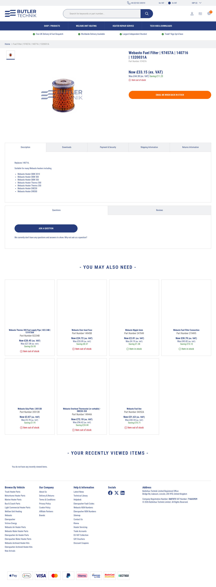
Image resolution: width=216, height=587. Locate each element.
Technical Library (81, 496)
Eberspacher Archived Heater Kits (19, 547)
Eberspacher (10, 519)
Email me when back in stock (170, 95)
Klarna (76, 523)
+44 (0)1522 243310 (136, 2)
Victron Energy (11, 523)
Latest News (79, 492)
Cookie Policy (44, 507)
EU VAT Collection (81, 535)
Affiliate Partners (46, 511)
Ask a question (46, 228)
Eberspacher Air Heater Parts (17, 535)
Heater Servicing (80, 527)
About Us (43, 492)
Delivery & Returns (46, 496)
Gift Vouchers (79, 539)
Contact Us (78, 519)
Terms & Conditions (47, 499)
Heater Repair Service (123, 26)
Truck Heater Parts (12, 492)
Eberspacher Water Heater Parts (18, 539)
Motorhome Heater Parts (15, 496)
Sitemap (77, 515)
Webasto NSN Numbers (83, 507)
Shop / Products (52, 26)
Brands (42, 515)
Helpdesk (77, 499)
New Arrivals (10, 551)
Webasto (8, 515)
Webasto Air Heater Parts (15, 527)
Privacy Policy (45, 503)
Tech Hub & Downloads (161, 26)
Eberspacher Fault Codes (84, 503)
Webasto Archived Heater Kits (17, 543)
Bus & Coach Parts (12, 503)
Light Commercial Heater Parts (17, 507)
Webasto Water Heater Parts (16, 531)
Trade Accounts (80, 531)
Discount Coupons (81, 543)
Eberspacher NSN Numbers (85, 511)
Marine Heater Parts (13, 499)
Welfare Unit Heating (86, 26)
